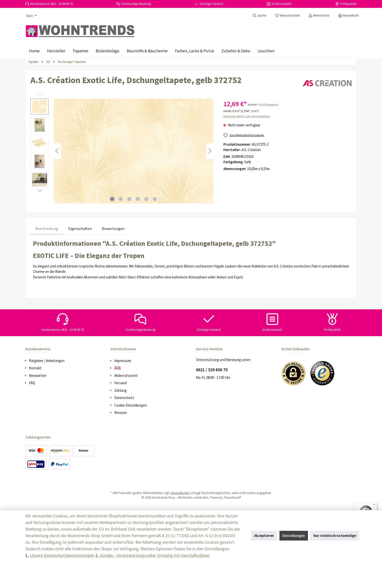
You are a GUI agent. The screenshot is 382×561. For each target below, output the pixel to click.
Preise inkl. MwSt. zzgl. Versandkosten (246, 116)
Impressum (122, 360)
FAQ (32, 382)
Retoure (120, 412)
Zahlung (120, 390)
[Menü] (374, 506)
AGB (117, 368)
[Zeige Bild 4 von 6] (138, 199)
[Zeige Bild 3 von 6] (129, 199)
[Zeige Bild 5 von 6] (146, 199)
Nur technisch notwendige (335, 535)
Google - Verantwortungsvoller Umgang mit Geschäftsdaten (152, 555)
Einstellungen (294, 535)
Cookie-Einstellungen (130, 405)
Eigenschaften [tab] (80, 228)
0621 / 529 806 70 (212, 369)
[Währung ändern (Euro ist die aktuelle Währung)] (31, 15)
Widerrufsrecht (126, 375)
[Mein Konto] (319, 15)
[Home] (34, 51)
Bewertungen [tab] (113, 228)
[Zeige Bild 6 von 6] (155, 199)
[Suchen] (259, 15)
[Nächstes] (209, 151)
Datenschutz (124, 397)
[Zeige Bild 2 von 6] (121, 199)
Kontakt (35, 368)
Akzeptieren (264, 535)
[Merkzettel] (287, 15)
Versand (120, 382)
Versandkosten (180, 493)
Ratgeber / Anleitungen (47, 360)
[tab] (46, 228)
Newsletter (38, 375)
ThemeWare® (232, 497)
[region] (122, 151)
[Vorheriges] (57, 151)
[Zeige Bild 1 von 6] (112, 199)
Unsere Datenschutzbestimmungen (59, 555)
